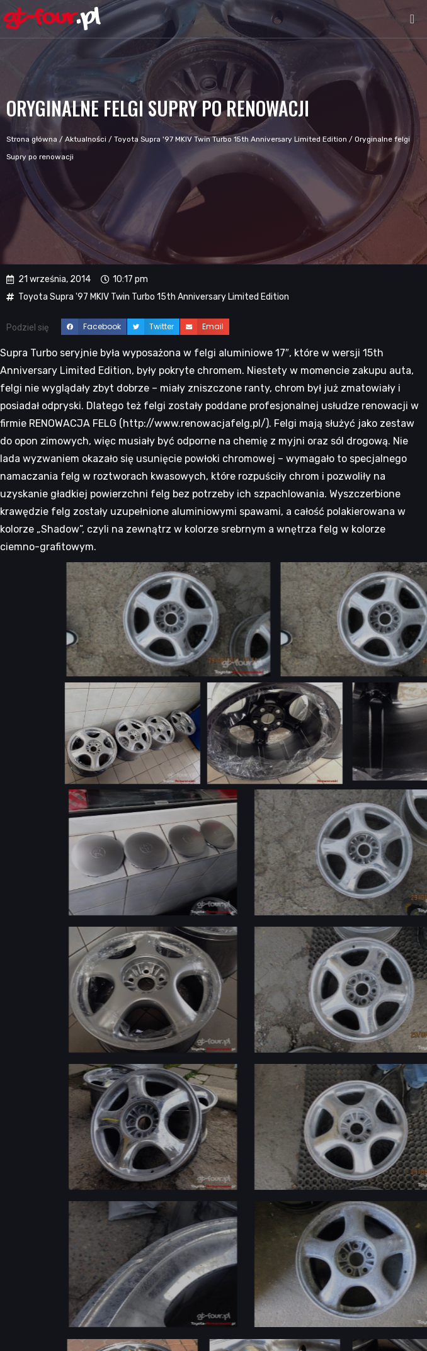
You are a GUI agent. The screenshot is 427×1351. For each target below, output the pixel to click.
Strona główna (31, 139)
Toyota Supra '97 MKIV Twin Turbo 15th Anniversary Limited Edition (230, 139)
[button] (412, 18)
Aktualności (85, 139)
